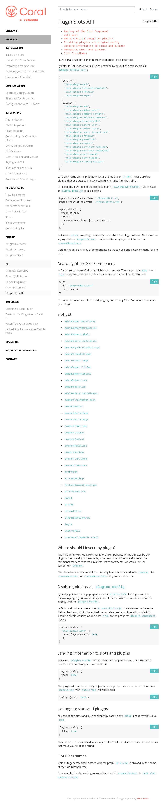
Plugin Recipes (14, 255)
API (7, 263)
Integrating (13, 112)
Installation (14, 47)
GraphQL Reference (17, 276)
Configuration (15, 85)
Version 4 (11, 39)
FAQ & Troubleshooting (21, 350)
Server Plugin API (16, 282)
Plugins (10, 237)
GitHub (143, 9)
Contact (11, 358)
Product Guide (15, 187)
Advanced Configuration (20, 98)
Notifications (13, 151)
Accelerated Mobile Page (20, 179)
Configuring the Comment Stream (21, 138)
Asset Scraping (14, 131)
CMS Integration (15, 125)
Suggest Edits (150, 21)
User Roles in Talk (16, 211)
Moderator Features (18, 206)
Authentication (14, 119)
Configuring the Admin (19, 145)
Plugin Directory (15, 249)
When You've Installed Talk (22, 323)
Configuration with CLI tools (22, 104)
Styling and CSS (15, 162)
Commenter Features (18, 200)
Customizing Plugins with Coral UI (24, 316)
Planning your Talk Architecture (25, 71)
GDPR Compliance (16, 173)
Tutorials (12, 301)
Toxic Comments (16, 222)
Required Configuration (20, 93)
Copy (154, 76)
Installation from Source (20, 66)
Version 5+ (12, 30)
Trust (9, 217)
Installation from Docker (20, 60)
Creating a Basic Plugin (19, 309)
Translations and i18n (19, 168)
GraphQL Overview (17, 271)
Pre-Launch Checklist (18, 77)
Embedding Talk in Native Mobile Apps (25, 331)
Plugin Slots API (15, 293)
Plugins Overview (16, 244)
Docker (154, 9)
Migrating (12, 341)
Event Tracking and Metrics (22, 157)
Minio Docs (143, 798)
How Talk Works (15, 195)
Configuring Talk (16, 228)
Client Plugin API (15, 287)
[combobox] (96, 9)
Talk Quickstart (15, 55)
